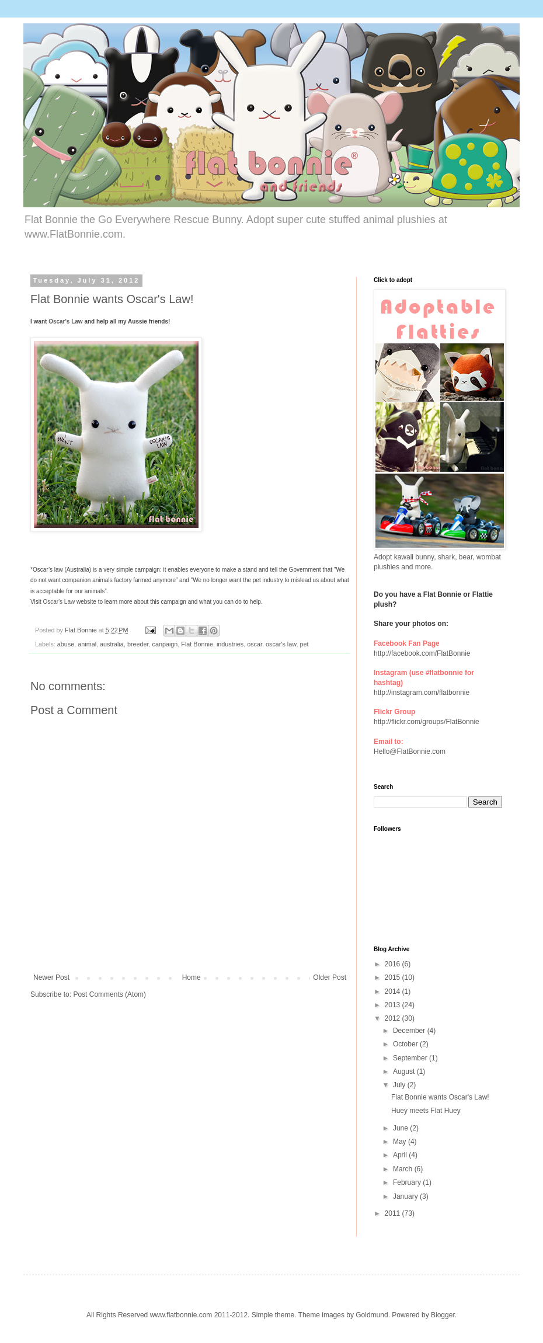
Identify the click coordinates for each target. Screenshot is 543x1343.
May (400, 1141)
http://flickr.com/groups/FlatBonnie (426, 722)
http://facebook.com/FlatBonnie (422, 653)
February (408, 1182)
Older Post (329, 977)
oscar (254, 644)
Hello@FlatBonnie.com (409, 751)
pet (304, 644)
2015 (393, 977)
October (406, 1044)
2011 (393, 1213)
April (401, 1155)
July (400, 1085)
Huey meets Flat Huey (426, 1111)
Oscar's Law (65, 321)
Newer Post (51, 977)
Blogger (443, 1315)
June (401, 1128)
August (405, 1071)
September (411, 1058)
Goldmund (372, 1315)
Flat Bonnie (197, 644)
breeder (138, 644)
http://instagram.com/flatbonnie (421, 692)
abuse (65, 644)
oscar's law (281, 644)
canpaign (165, 644)
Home (191, 977)
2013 (393, 1005)
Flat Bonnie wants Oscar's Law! (440, 1097)
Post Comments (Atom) (109, 994)
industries (230, 644)
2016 (393, 964)
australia (112, 644)
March (404, 1169)
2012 (393, 1018)
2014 (393, 991)
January (406, 1196)
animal (87, 644)
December (410, 1031)
